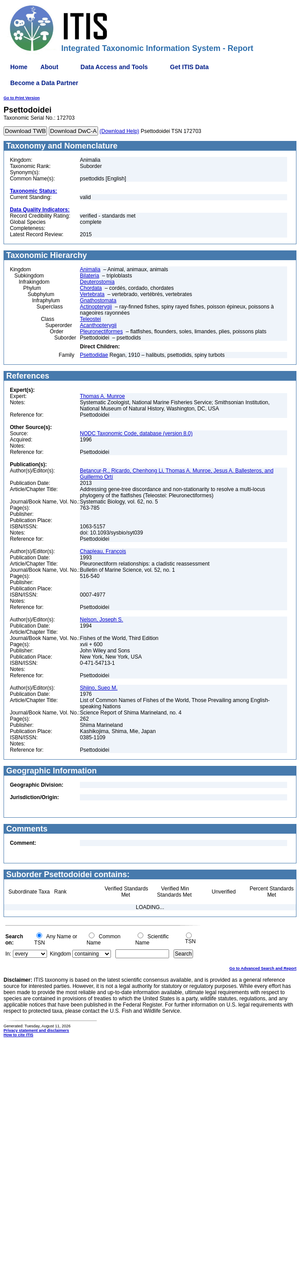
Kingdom (60, 954)
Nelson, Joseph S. (101, 620)
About (49, 66)
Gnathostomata (98, 300)
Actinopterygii (96, 307)
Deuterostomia (97, 282)
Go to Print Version (22, 98)
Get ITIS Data (189, 66)
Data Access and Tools (114, 66)
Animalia (90, 269)
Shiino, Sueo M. (99, 688)
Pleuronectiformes (101, 331)
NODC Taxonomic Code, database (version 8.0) (136, 433)
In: (8, 954)
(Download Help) (119, 131)
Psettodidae (94, 355)
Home (19, 66)
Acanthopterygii (98, 325)
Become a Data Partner (44, 82)
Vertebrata (92, 294)
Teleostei (90, 319)
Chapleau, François (103, 551)
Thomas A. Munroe (102, 396)
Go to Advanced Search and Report (262, 968)
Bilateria (89, 276)
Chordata (91, 288)
